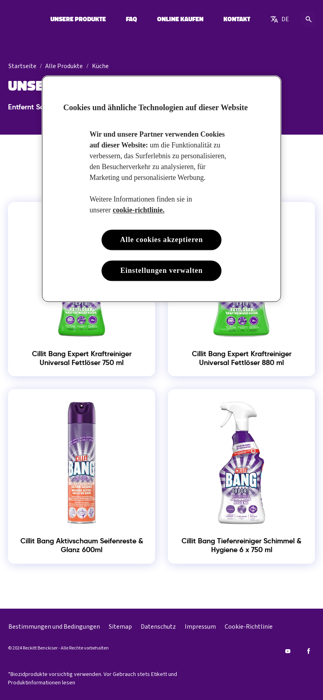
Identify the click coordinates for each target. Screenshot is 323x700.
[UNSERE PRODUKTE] (78, 19)
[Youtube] (287, 651)
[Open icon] (309, 19)
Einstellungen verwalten (161, 271)
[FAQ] (132, 19)
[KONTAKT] (237, 19)
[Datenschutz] (158, 626)
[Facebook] (308, 651)
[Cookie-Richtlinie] (248, 626)
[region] (161, 188)
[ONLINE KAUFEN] (180, 19)
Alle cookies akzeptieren (161, 240)
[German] (279, 19)
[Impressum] (200, 626)
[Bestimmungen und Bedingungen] (54, 626)
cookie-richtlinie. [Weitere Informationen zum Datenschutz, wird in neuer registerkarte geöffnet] (138, 210)
